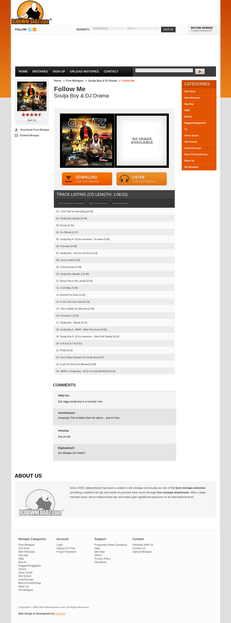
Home (23, 71)
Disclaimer (101, 562)
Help (97, 548)
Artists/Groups (192, 148)
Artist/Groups (26, 579)
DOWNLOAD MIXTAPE (87, 179)
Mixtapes (40, 71)
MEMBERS (83, 29)
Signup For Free (66, 548)
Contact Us (139, 548)
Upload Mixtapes (84, 71)
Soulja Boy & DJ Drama (102, 80)
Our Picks (190, 91)
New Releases (192, 97)
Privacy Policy (103, 558)
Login (60, 544)
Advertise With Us (143, 544)
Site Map (100, 551)
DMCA (98, 555)
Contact (111, 71)
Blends (188, 116)
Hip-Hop (189, 104)
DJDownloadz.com (31, 12)
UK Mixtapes (191, 167)
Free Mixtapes (74, 80)
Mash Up (189, 160)
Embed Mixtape (29, 135)
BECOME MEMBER (202, 27)
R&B (187, 110)
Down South (191, 135)
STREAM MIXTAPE (141, 179)
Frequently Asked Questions (111, 544)
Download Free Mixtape (34, 129)
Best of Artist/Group (29, 583)
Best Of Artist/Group (196, 154)
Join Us (31, 120)
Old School (190, 141)
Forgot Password (66, 551)
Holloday (60, 613)
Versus (22, 569)
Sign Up (59, 71)
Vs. (186, 129)
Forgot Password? (201, 30)
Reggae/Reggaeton (195, 123)
